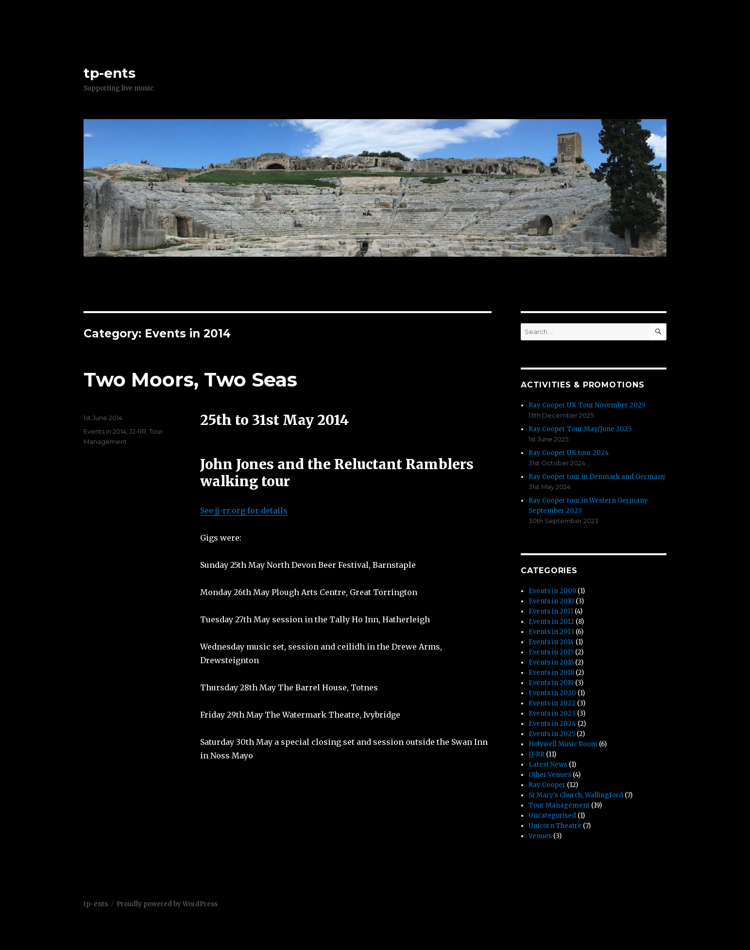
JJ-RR (137, 431)
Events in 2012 (551, 621)
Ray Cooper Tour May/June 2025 (579, 429)
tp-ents (110, 73)
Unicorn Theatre (554, 826)
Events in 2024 (552, 724)
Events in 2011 (550, 611)
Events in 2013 (551, 632)
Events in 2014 (105, 431)
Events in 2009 (552, 591)
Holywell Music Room (562, 744)
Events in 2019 (551, 683)
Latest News (547, 764)
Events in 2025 (551, 734)
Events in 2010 (551, 601)
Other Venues (549, 775)
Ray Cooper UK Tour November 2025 (586, 405)
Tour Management (559, 805)
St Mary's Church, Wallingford (575, 795)
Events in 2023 (552, 713)
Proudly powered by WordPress (167, 904)
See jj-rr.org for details (244, 510)
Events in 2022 (552, 703)
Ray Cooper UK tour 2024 (568, 453)
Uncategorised (552, 815)
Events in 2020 (552, 693)
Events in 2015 (551, 652)
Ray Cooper (546, 785)
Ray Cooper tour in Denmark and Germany (597, 477)
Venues (540, 836)
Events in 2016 (551, 662)
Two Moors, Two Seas (190, 379)
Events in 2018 (551, 673)
